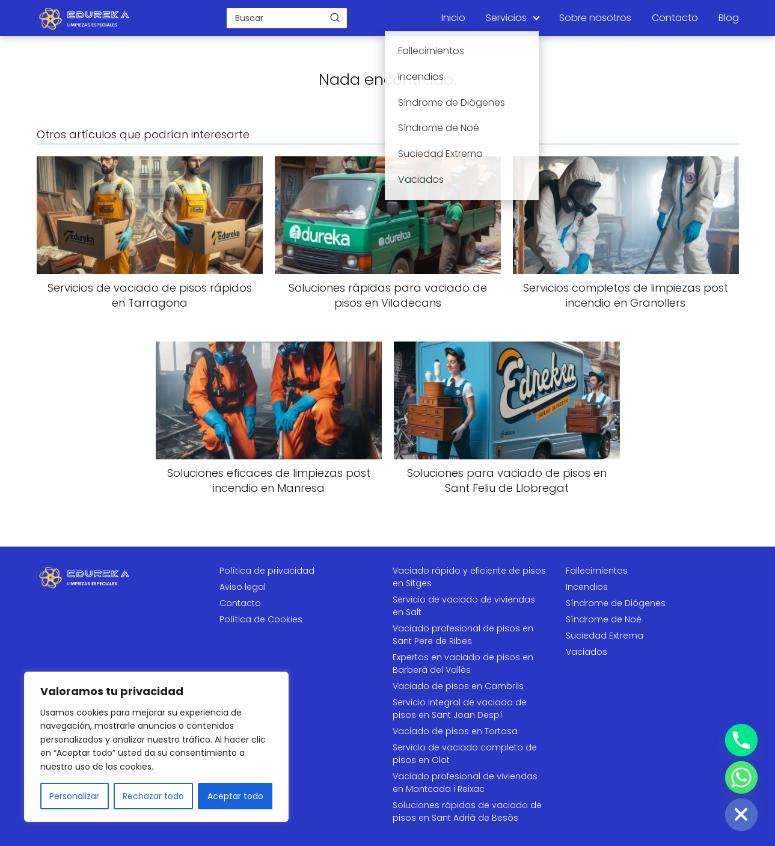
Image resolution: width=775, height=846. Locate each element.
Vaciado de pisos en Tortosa (455, 731)
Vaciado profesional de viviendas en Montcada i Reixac (465, 782)
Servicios (506, 18)
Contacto (675, 18)
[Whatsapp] (741, 777)
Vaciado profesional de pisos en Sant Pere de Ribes (463, 634)
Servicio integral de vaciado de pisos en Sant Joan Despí (460, 708)
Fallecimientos (597, 571)
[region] (156, 747)
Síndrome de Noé (604, 619)
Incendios (587, 587)
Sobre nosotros (595, 18)
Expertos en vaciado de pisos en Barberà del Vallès (463, 663)
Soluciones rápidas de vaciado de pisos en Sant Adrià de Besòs (467, 811)
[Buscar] (335, 17)
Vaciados (586, 652)
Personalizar (74, 796)
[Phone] (741, 740)
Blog (728, 18)
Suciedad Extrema (604, 636)
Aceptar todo (235, 796)
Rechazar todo (153, 796)
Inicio (453, 18)
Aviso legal (242, 587)
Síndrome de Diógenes (616, 603)
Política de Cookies (260, 619)
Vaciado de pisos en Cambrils (458, 686)
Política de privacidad (266, 571)
